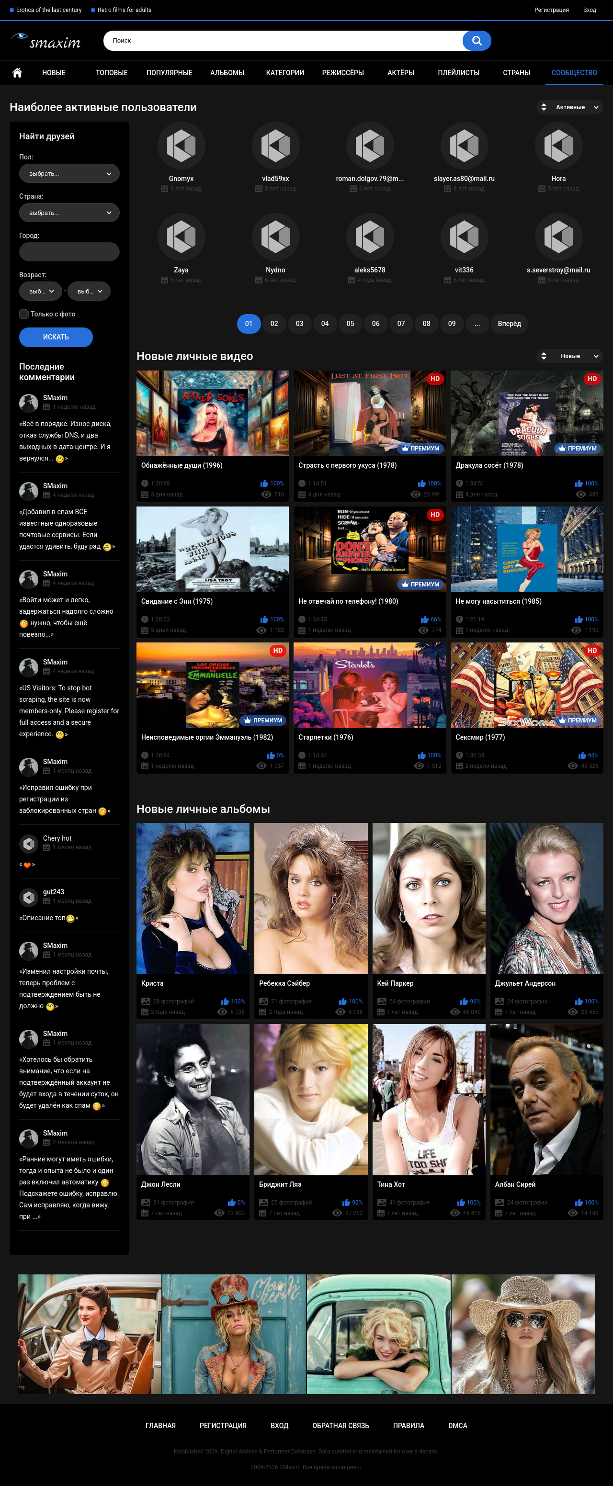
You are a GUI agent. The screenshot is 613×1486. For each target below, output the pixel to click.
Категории (285, 73)
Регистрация (551, 10)
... (477, 323)
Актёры (400, 73)
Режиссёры (343, 73)
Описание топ (49, 918)
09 (452, 323)
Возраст (32, 275)
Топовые (111, 73)
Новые (53, 73)
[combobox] (69, 173)
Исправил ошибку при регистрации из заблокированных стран (63, 799)
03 (300, 323)
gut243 (53, 892)
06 (376, 323)
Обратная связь (341, 1426)
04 (325, 323)
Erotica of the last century (48, 10)
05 (350, 323)
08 (427, 323)
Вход (589, 10)
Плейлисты (458, 73)
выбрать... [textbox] (44, 173)
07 (401, 323)
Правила (408, 1426)
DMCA (457, 1426)
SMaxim (55, 398)
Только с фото (53, 314)
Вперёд (509, 323)
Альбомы (227, 73)
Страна (30, 196)
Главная (17, 73)
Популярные (169, 73)
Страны (516, 73)
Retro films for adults (124, 10)
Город (28, 235)
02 (274, 323)
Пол (25, 157)
